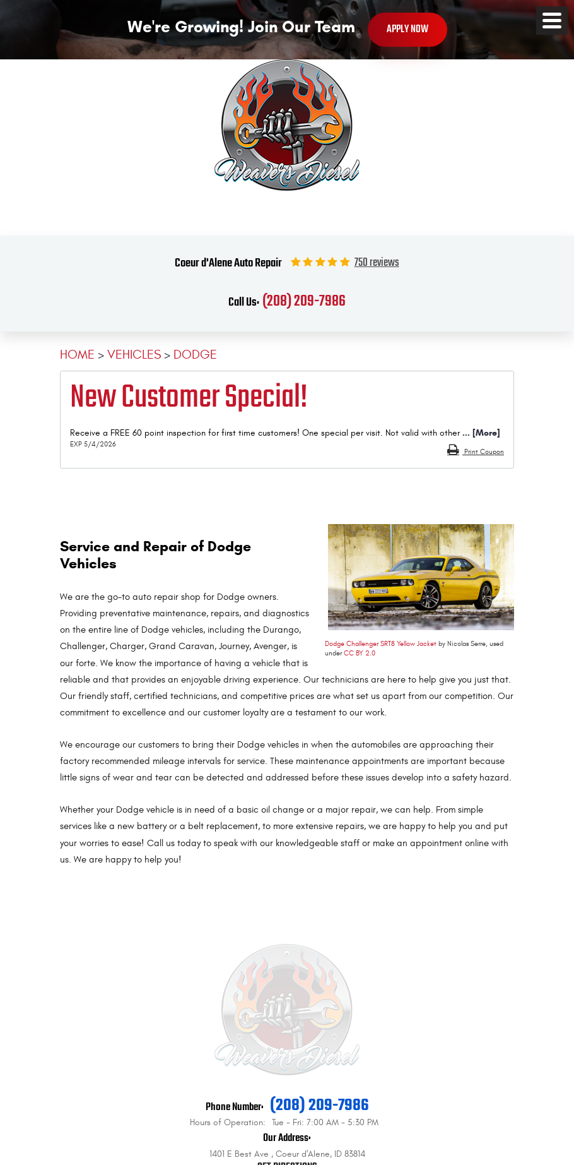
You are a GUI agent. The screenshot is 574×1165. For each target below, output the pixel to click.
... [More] (480, 432)
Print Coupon (483, 452)
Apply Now (407, 29)
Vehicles (134, 354)
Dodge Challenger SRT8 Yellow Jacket (380, 644)
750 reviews (376, 263)
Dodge (195, 354)
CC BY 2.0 (359, 653)
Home (77, 354)
